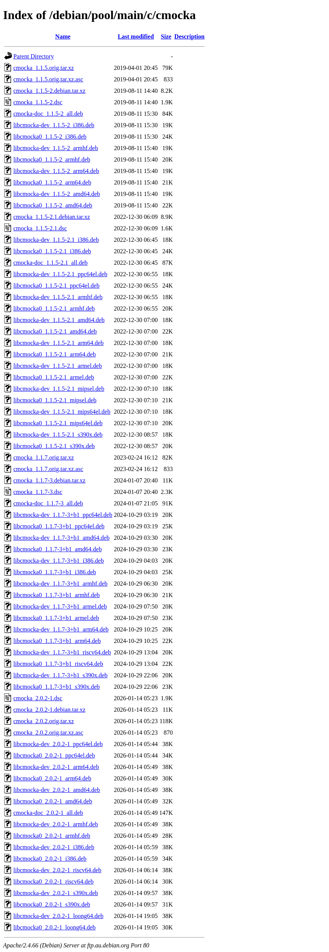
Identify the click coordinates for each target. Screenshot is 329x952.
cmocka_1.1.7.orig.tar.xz (43, 457)
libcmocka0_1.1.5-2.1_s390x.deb (54, 446)
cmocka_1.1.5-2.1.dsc (40, 228)
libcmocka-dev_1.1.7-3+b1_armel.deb (60, 606)
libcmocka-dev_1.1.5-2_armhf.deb (55, 148)
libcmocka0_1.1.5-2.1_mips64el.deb (58, 423)
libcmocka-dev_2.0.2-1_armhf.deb (55, 824)
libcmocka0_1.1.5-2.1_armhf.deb (54, 308)
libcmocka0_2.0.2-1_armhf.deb (51, 835)
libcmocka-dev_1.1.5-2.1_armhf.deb (58, 297)
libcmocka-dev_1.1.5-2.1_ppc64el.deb (60, 274)
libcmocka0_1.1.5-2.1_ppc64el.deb (56, 285)
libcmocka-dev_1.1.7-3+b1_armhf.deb (60, 583)
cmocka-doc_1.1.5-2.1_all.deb (50, 262)
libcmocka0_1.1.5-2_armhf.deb (51, 159)
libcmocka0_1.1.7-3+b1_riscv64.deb (58, 664)
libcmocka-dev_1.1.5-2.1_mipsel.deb (58, 388)
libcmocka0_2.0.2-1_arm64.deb (52, 778)
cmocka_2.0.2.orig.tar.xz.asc (48, 732)
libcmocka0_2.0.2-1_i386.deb (50, 858)
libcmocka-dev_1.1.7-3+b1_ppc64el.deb (62, 515)
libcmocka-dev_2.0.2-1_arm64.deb (56, 767)
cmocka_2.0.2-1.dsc (37, 698)
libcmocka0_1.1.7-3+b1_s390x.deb (56, 686)
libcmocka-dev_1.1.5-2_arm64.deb (56, 171)
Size (166, 36)
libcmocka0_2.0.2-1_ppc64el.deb (54, 755)
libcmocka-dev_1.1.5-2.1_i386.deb (56, 239)
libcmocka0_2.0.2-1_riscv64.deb (53, 881)
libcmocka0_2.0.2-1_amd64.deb (52, 801)
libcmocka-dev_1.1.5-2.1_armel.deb (57, 366)
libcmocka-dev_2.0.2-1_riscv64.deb (57, 870)
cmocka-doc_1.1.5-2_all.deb (48, 113)
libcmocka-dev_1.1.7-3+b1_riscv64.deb (62, 652)
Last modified (136, 36)
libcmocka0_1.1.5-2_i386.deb (50, 136)
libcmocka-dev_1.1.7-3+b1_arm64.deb (60, 629)
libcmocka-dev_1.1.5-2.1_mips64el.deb (61, 411)
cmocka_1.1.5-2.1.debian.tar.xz (51, 217)
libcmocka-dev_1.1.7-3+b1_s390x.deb (60, 675)
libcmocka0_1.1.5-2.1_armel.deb (53, 377)
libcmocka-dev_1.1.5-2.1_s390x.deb (58, 434)
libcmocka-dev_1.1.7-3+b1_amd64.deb (61, 537)
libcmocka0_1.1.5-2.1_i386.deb (52, 251)
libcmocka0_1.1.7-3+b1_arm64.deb (57, 641)
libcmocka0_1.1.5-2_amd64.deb (52, 205)
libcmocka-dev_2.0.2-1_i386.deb (53, 847)
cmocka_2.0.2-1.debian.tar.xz (49, 709)
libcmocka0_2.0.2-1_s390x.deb (51, 904)
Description (189, 36)
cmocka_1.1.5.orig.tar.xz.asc (48, 79)
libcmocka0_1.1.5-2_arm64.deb (52, 182)
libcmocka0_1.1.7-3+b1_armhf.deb (56, 595)
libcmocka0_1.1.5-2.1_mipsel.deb (55, 400)
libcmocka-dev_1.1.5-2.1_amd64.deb (59, 320)
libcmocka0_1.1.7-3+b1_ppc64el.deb (59, 526)
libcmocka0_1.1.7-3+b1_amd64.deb (57, 549)
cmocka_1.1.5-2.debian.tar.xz (49, 90)
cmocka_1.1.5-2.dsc (37, 102)
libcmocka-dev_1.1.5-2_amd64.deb (56, 194)
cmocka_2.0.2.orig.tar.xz (43, 721)
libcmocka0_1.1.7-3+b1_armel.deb (56, 618)
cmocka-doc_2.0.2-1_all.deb (48, 813)
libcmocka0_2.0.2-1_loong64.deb (54, 927)
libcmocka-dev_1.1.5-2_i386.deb (53, 125)
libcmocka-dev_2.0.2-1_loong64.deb (58, 916)
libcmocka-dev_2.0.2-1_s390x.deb (55, 893)
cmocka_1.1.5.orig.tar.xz (43, 68)
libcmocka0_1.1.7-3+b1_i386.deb (54, 572)
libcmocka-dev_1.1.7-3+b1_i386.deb (58, 560)
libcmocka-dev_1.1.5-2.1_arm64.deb (58, 343)
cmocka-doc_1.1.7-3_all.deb (48, 503)
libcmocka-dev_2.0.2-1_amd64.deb (56, 790)
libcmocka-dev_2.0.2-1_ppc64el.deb (58, 744)
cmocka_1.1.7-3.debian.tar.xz (49, 480)
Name (63, 36)
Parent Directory (33, 56)
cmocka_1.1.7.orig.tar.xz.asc (48, 469)
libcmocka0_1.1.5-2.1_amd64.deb (55, 331)
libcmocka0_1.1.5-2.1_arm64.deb (54, 354)
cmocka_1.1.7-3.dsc (37, 492)
